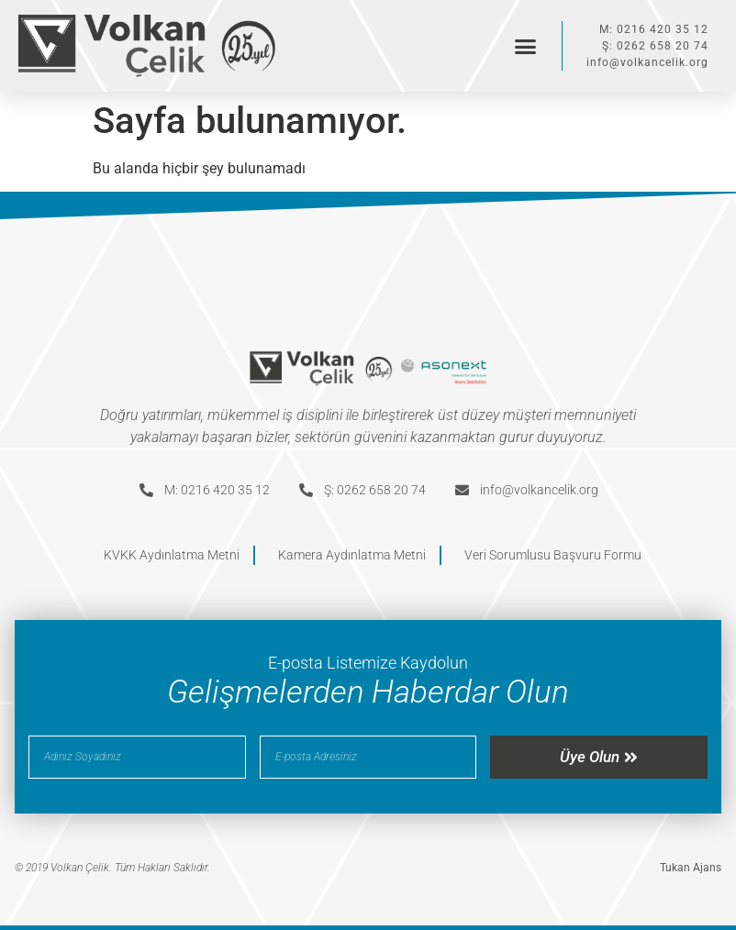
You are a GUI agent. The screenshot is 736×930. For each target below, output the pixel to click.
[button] (525, 45)
